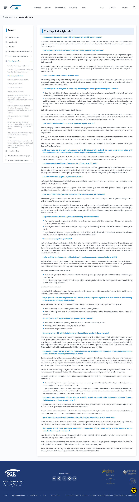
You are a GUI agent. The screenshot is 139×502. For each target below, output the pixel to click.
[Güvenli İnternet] (129, 472)
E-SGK (84, 7)
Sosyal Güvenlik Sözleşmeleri (17, 80)
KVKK (5, 495)
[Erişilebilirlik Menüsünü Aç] (134, 490)
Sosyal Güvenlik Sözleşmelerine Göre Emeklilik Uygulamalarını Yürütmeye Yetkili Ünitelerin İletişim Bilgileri (20, 109)
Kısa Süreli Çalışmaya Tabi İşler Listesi (18, 117)
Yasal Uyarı (34, 495)
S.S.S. (102, 7)
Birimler (48, 7)
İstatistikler (73, 7)
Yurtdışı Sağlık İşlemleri (15, 91)
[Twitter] (64, 478)
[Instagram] (69, 478)
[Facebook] (59, 478)
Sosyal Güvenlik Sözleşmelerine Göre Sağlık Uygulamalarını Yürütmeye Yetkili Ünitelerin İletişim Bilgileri (20, 98)
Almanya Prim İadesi (14, 84)
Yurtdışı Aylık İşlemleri (15, 76)
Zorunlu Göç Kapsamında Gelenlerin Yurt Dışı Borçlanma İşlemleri (20, 71)
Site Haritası (55, 495)
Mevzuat (125, 7)
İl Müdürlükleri (60, 7)
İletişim (112, 7)
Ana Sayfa (37, 7)
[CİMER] (108, 472)
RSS (44, 495)
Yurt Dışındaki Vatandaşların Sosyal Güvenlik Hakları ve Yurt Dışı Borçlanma (19, 135)
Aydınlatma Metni (18, 495)
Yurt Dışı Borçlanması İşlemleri (18, 66)
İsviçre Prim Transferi (14, 87)
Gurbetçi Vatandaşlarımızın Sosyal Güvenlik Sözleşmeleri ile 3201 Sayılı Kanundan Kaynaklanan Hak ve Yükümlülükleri (20, 144)
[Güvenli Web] (110, 481)
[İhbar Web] (132, 481)
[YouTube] (75, 478)
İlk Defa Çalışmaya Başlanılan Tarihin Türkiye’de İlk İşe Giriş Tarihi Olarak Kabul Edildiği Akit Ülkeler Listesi (19, 125)
